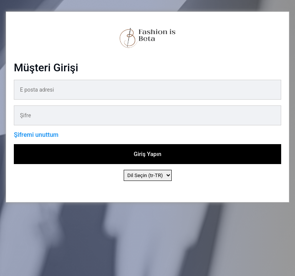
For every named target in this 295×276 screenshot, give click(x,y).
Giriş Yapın (147, 154)
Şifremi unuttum (36, 134)
